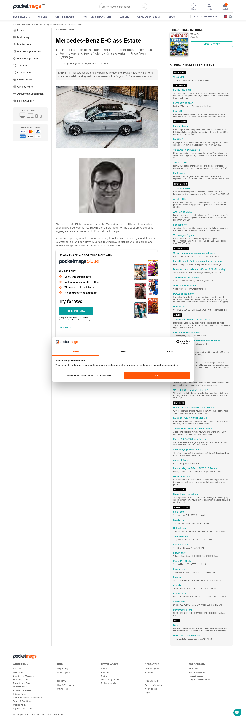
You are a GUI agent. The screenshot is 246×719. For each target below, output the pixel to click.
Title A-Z (20, 65)
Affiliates (149, 672)
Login (147, 692)
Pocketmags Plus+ (25, 58)
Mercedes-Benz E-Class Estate (68, 25)
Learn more (65, 327)
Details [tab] (123, 351)
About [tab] (170, 351)
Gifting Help (62, 688)
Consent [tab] (76, 351)
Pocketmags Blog (21, 683)
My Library (21, 37)
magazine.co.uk (196, 676)
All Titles (17, 668)
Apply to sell (151, 688)
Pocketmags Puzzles (27, 51)
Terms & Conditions (22, 701)
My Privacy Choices (22, 708)
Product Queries (153, 668)
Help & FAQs (63, 668)
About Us (193, 668)
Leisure (124, 16)
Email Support (64, 672)
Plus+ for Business (22, 690)
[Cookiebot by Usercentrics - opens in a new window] (176, 342)
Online (104, 676)
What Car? (38, 25)
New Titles (18, 672)
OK (157, 375)
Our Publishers (20, 686)
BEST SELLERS (21, 16)
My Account (22, 44)
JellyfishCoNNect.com (200, 679)
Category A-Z (23, 72)
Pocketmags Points (110, 679)
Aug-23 (48, 25)
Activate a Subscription (28, 93)
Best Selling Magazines (24, 676)
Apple (104, 668)
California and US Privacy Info (27, 697)
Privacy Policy (20, 694)
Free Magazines (21, 679)
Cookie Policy (19, 704)
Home (18, 30)
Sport (173, 16)
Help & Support (23, 100)
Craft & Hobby (65, 16)
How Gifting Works (66, 685)
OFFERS (42, 16)
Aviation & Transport (97, 16)
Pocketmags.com (197, 672)
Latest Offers (22, 79)
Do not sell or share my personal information (89, 375)
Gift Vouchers (23, 86)
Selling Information (154, 685)
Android (105, 672)
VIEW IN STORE (211, 44)
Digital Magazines (109, 683)
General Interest (148, 16)
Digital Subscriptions (22, 25)
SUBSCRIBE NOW (76, 311)
